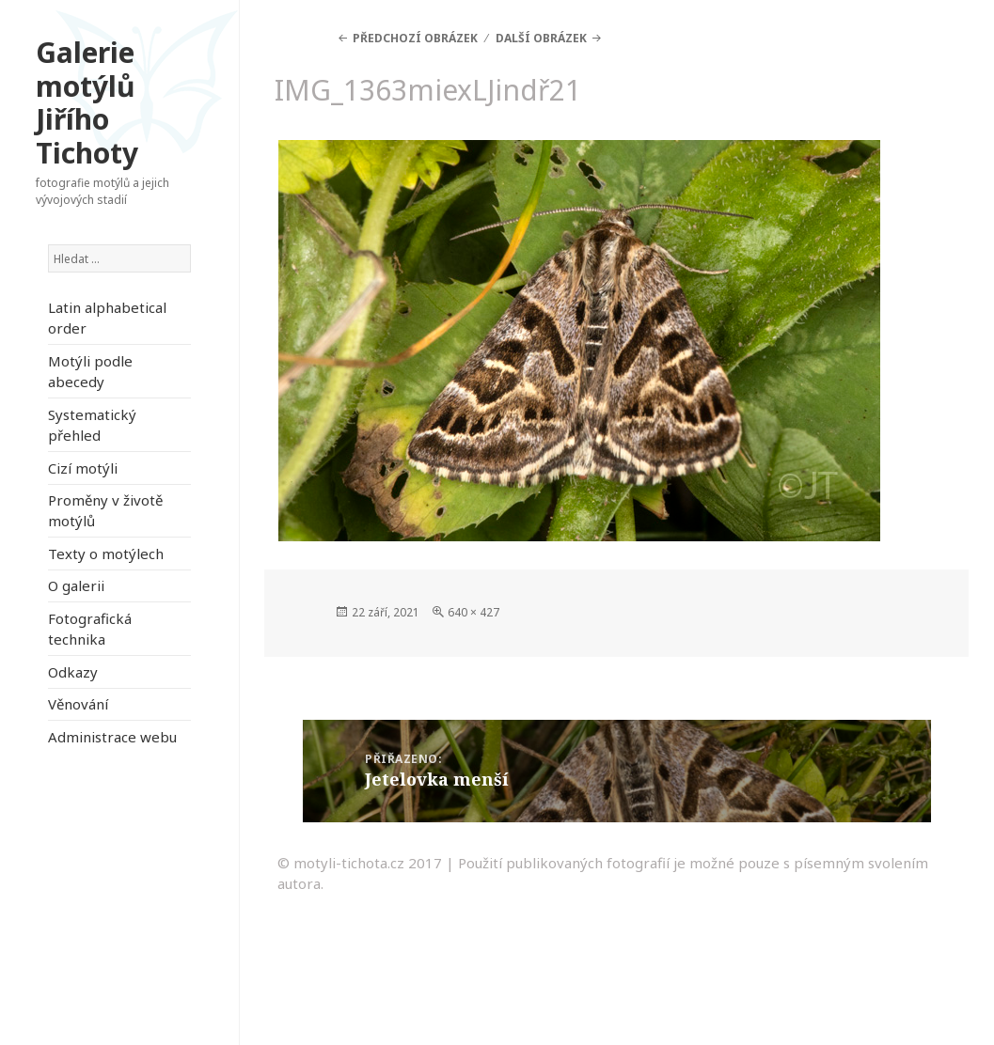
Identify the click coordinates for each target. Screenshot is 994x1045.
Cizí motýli (83, 468)
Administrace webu (112, 736)
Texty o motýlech (106, 553)
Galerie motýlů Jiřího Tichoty (87, 102)
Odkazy (73, 672)
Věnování (78, 703)
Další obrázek (541, 38)
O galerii (76, 585)
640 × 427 (473, 612)
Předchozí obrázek (415, 38)
